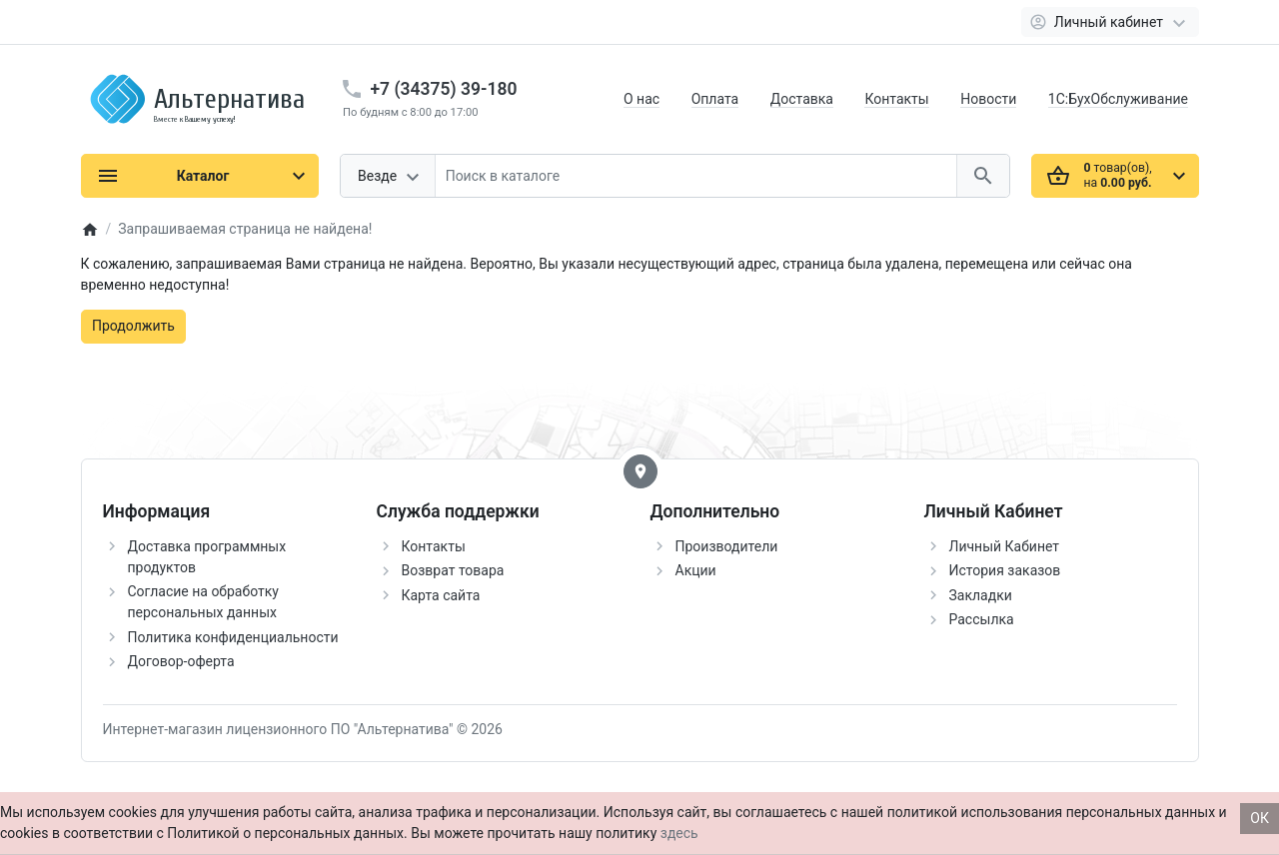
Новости (988, 99)
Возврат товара (453, 570)
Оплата (715, 99)
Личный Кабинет (1004, 546)
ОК (1259, 818)
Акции (695, 570)
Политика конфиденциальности (233, 637)
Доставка (801, 99)
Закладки (980, 595)
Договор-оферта (181, 661)
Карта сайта (441, 595)
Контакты (896, 99)
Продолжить (133, 326)
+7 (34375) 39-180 (444, 89)
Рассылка (981, 619)
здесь (679, 833)
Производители (726, 546)
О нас (641, 99)
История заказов (1005, 570)
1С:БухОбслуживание (1118, 99)
